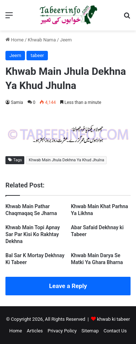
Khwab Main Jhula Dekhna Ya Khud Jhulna (66, 160)
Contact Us (115, 330)
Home (14, 40)
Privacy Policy (62, 330)
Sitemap (90, 330)
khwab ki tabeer (113, 319)
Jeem (65, 40)
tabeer (37, 55)
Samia (17, 102)
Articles (35, 330)
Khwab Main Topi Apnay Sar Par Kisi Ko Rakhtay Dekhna (32, 234)
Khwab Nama (42, 40)
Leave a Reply (68, 286)
